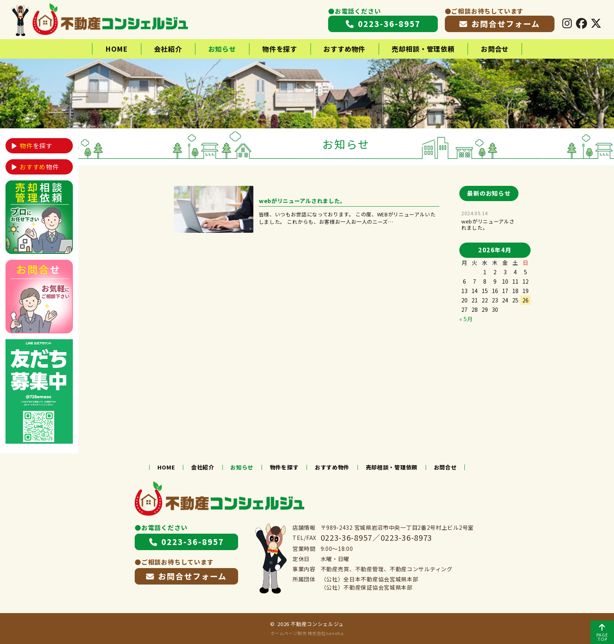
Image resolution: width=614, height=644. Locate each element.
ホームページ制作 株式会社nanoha (307, 633)
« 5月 (466, 319)
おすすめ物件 (344, 49)
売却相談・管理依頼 (423, 49)
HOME (116, 49)
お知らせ (222, 49)
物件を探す (279, 49)
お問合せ (495, 49)
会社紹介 (168, 49)
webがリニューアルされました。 (488, 224)
